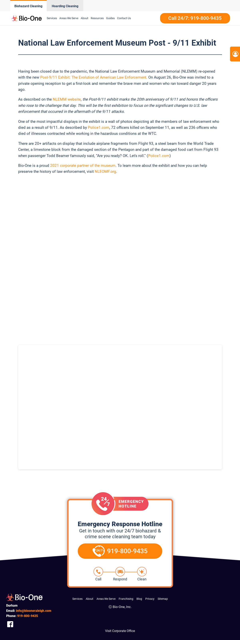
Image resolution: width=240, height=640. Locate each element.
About (89, 598)
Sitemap (163, 598)
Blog (139, 598)
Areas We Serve (106, 598)
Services (77, 598)
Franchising (126, 598)
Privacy (149, 598)
